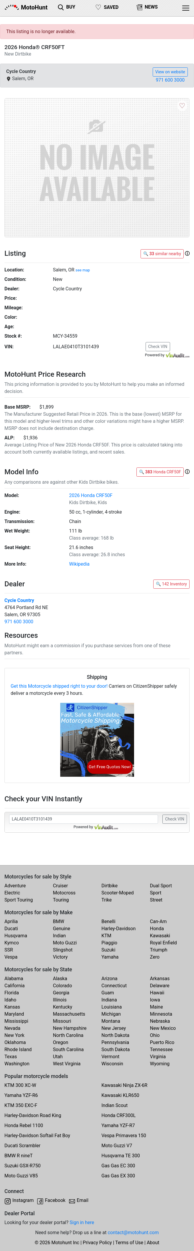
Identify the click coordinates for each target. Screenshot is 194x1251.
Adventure (15, 886)
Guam (108, 993)
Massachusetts (69, 1014)
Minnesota (161, 1014)
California (14, 985)
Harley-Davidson (119, 928)
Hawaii (157, 993)
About (153, 1242)
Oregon (60, 1042)
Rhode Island (18, 1049)
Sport (156, 893)
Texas (10, 1056)
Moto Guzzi (65, 943)
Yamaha (110, 957)
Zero (154, 957)
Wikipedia (79, 564)
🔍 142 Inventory (171, 584)
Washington (16, 1063)
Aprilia (11, 921)
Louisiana (112, 1007)
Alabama (13, 978)
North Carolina (68, 1035)
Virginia (158, 1056)
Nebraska (160, 1021)
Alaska (60, 978)
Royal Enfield (163, 943)
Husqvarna (15, 935)
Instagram (23, 1200)
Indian (59, 935)
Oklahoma (15, 1042)
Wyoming (160, 1063)
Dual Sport (161, 886)
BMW (58, 921)
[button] (187, 253)
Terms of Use (129, 1242)
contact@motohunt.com (133, 1232)
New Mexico (163, 1028)
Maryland (14, 1014)
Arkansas (160, 978)
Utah (58, 1056)
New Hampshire (70, 1028)
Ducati (11, 928)
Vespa (10, 957)
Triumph (158, 950)
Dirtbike (110, 886)
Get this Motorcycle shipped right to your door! (59, 686)
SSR (8, 950)
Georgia (61, 993)
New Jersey (114, 1028)
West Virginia (67, 1063)
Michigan (111, 1014)
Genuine (61, 928)
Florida (11, 993)
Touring (61, 900)
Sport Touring (18, 900)
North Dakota (116, 1035)
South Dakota (116, 1049)
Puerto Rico (162, 1042)
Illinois (59, 1000)
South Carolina (68, 1049)
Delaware (159, 985)
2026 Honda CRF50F (91, 495)
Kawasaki (160, 935)
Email (83, 1200)
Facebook (55, 1200)
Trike (107, 900)
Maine (156, 1007)
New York (14, 1035)
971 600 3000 (170, 80)
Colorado (62, 985)
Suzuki (108, 950)
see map (83, 270)
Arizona (110, 978)
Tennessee (161, 1049)
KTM (107, 935)
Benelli (108, 921)
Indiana (109, 1000)
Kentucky (62, 1007)
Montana (111, 1021)
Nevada (12, 1028)
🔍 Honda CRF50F (160, 472)
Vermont (111, 1056)
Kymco (11, 943)
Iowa (155, 1000)
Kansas (12, 1007)
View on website (170, 71)
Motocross (64, 893)
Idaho (10, 1000)
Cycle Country (19, 600)
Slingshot (63, 950)
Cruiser (60, 886)
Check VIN (157, 346)
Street (156, 900)
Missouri (62, 1021)
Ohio (155, 1035)
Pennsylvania (115, 1042)
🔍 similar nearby (162, 253)
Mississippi (16, 1021)
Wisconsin (112, 1063)
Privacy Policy (97, 1242)
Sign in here (82, 1222)
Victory (60, 957)
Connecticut (114, 985)
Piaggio (110, 943)
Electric (12, 893)
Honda (157, 928)
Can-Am (158, 921)
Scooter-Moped (118, 893)
